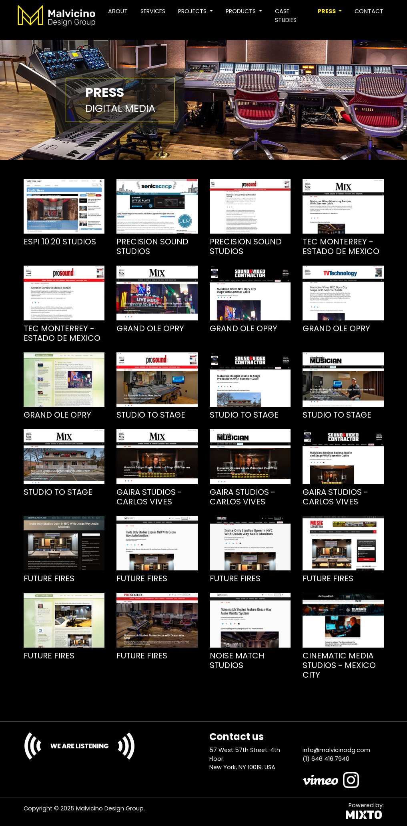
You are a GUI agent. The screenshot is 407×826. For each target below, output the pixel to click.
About (118, 11)
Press (327, 11)
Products (241, 11)
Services (152, 11)
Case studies (286, 15)
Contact (369, 11)
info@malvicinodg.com (336, 750)
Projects (193, 11)
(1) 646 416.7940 (326, 759)
